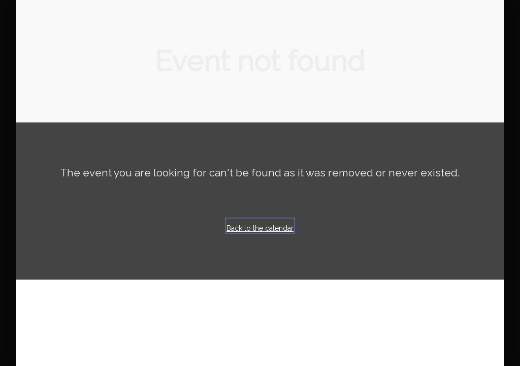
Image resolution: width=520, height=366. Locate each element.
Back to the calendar (260, 228)
